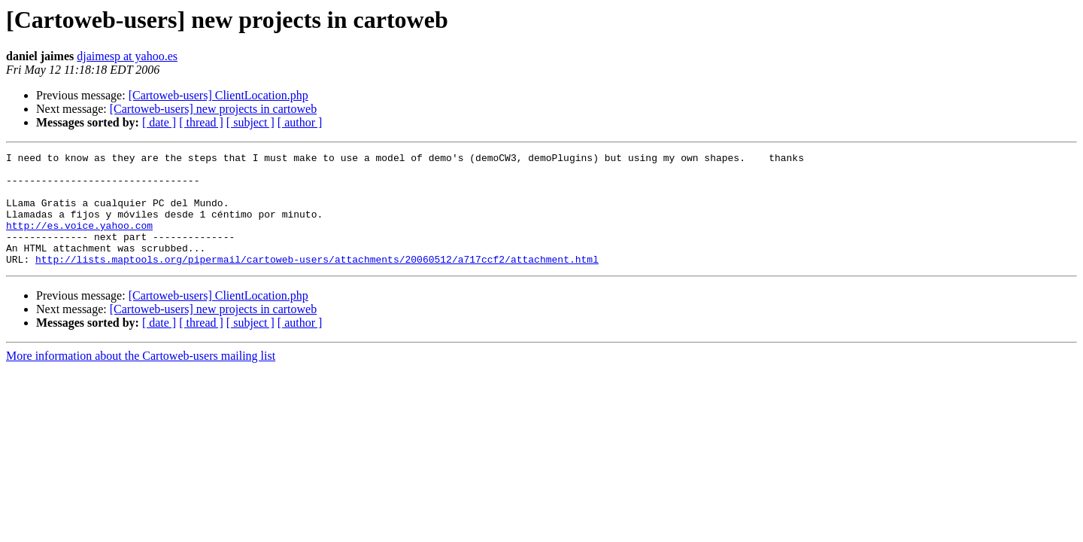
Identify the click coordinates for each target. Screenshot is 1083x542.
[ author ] (300, 122)
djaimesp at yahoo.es (127, 56)
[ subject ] (250, 122)
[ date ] (159, 122)
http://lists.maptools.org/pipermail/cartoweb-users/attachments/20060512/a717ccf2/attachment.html (317, 281)
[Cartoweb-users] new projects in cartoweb (213, 108)
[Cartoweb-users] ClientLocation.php (218, 95)
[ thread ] (201, 122)
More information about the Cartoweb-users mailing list (140, 378)
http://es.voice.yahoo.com (79, 241)
